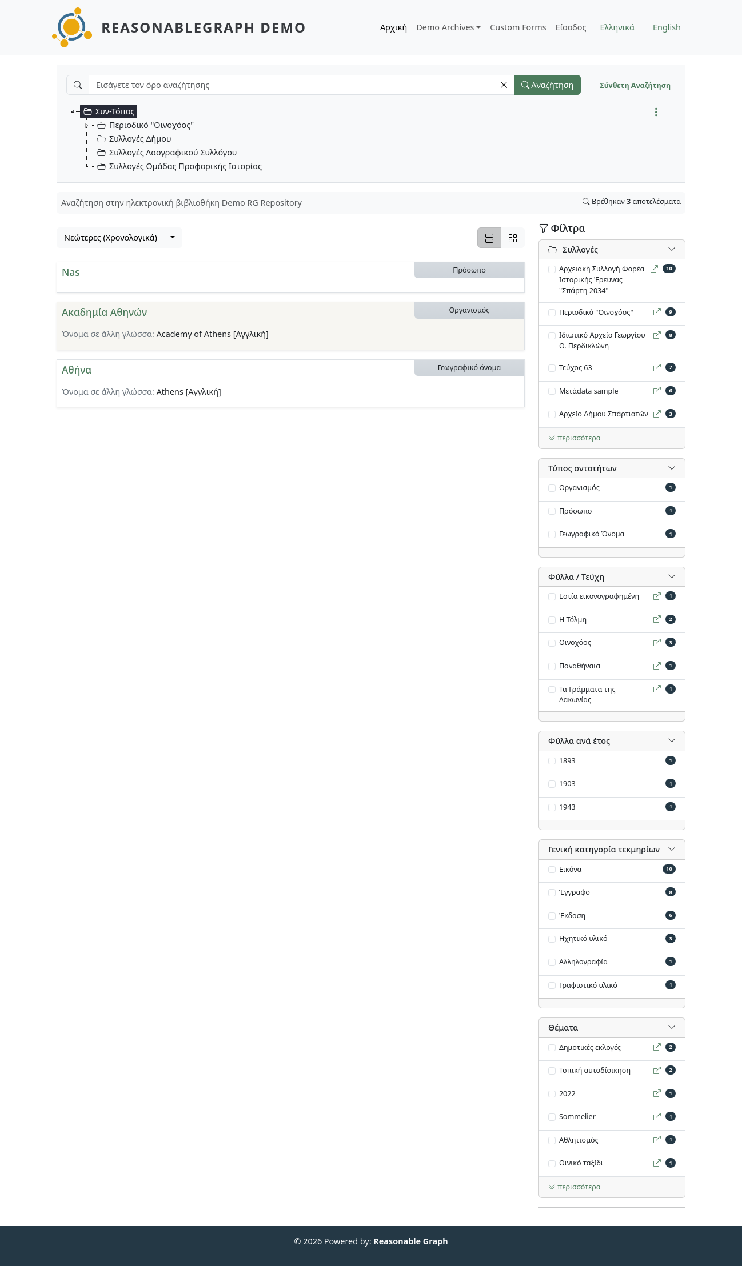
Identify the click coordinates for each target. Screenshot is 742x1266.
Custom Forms (518, 27)
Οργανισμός (579, 487)
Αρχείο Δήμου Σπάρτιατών (603, 414)
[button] (504, 84)
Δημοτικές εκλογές (590, 1047)
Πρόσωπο (575, 511)
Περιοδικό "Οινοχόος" (596, 312)
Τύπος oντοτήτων (582, 468)
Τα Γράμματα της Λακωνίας (587, 694)
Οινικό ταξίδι (581, 1163)
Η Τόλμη (573, 619)
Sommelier (577, 1116)
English (667, 27)
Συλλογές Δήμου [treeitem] (132, 139)
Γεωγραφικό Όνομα (592, 534)
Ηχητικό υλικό (583, 938)
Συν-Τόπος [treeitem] (108, 111)
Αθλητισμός (579, 1140)
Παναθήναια (579, 666)
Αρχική (393, 27)
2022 (567, 1094)
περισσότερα (574, 438)
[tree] (375, 139)
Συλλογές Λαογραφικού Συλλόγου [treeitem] (165, 152)
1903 (567, 783)
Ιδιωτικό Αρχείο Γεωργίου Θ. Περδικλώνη (602, 340)
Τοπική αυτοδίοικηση (595, 1070)
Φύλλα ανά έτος (579, 740)
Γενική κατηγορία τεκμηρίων (604, 849)
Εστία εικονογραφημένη (599, 596)
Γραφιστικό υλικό (588, 985)
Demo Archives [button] (445, 27)
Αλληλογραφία (583, 962)
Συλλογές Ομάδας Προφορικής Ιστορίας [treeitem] (178, 166)
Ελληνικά (617, 27)
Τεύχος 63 (575, 367)
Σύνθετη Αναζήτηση (631, 85)
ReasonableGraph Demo (203, 27)
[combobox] (119, 237)
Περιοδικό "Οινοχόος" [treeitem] (144, 125)
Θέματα (563, 1027)
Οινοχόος (575, 642)
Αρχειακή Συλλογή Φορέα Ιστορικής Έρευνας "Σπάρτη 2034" (601, 279)
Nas (71, 272)
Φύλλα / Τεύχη (576, 576)
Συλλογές (573, 249)
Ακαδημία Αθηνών (104, 312)
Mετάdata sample (589, 391)
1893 (567, 761)
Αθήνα (76, 369)
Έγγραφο (574, 892)
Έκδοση (572, 915)
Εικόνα (570, 869)
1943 (567, 807)
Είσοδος (571, 27)
